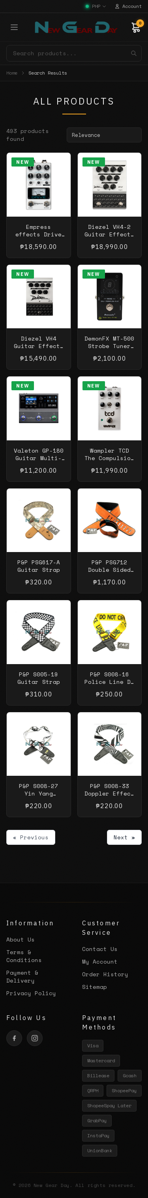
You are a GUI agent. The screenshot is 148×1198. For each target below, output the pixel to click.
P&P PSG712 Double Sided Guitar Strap (109, 570)
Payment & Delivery (22, 976)
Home (11, 73)
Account (128, 6)
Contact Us (100, 949)
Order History (105, 974)
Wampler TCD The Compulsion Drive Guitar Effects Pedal (109, 461)
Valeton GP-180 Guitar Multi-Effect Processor (39, 461)
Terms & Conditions (24, 956)
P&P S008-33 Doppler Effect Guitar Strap (109, 793)
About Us (20, 939)
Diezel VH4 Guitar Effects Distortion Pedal (39, 349)
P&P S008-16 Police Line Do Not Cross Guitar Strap (109, 685)
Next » (124, 837)
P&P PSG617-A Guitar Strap (38, 566)
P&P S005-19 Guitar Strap (38, 678)
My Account (100, 961)
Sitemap (94, 987)
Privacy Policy (31, 993)
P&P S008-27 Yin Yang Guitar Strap (38, 793)
